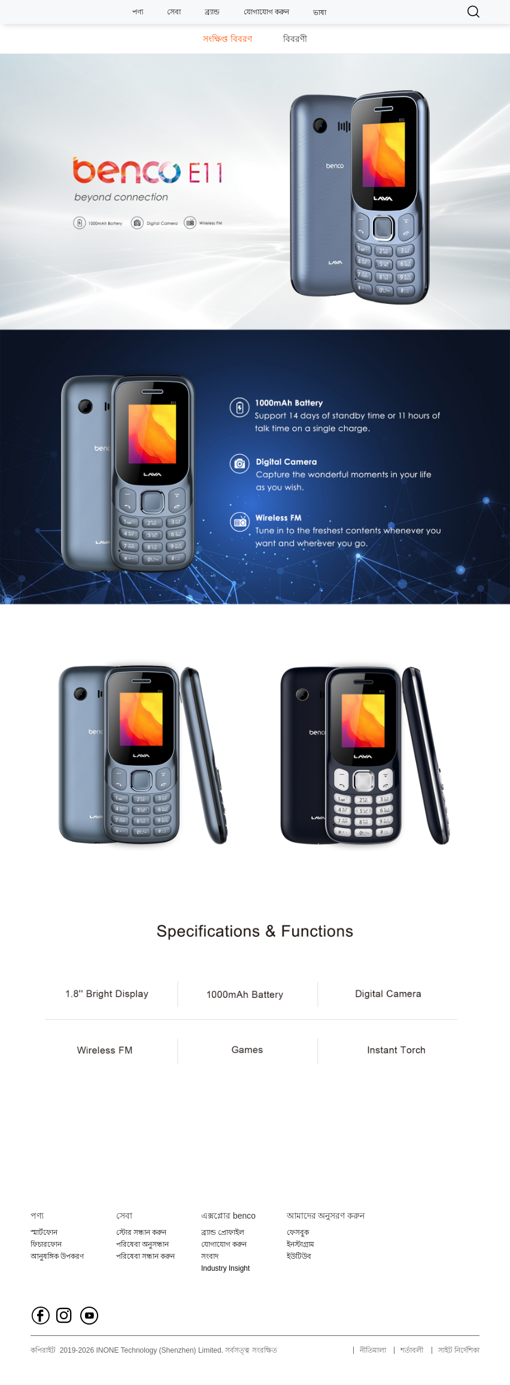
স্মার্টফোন (44, 1232)
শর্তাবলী (411, 1350)
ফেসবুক (298, 1232)
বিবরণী (295, 39)
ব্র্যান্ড (212, 12)
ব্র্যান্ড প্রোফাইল (222, 1232)
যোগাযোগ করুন (266, 12)
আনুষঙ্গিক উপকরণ (57, 1256)
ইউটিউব (299, 1256)
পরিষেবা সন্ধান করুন (145, 1256)
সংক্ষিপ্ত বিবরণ (227, 39)
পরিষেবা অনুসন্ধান (142, 1244)
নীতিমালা (373, 1350)
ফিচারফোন (46, 1244)
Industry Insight (225, 1268)
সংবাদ (209, 1256)
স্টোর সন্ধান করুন (141, 1232)
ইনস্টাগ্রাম (300, 1244)
